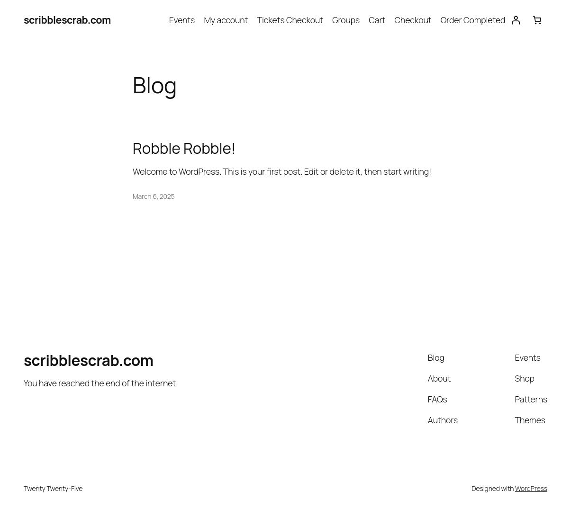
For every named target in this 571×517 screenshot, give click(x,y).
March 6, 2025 (154, 196)
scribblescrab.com (67, 20)
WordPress (531, 488)
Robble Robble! (184, 148)
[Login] (515, 19)
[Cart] (536, 19)
